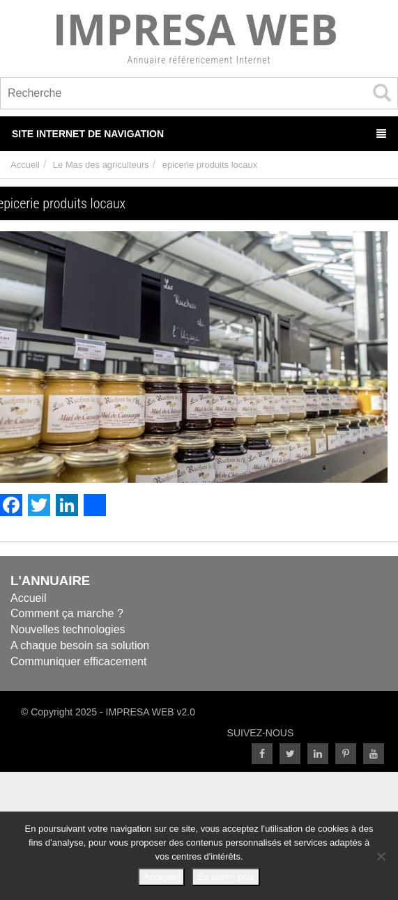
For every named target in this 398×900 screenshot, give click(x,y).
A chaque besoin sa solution (79, 645)
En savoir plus (225, 876)
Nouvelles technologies (67, 629)
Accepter (161, 876)
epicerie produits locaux (210, 165)
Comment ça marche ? (66, 613)
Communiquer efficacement (78, 661)
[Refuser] (381, 856)
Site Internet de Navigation (199, 133)
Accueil (25, 165)
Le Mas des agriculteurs (101, 165)
